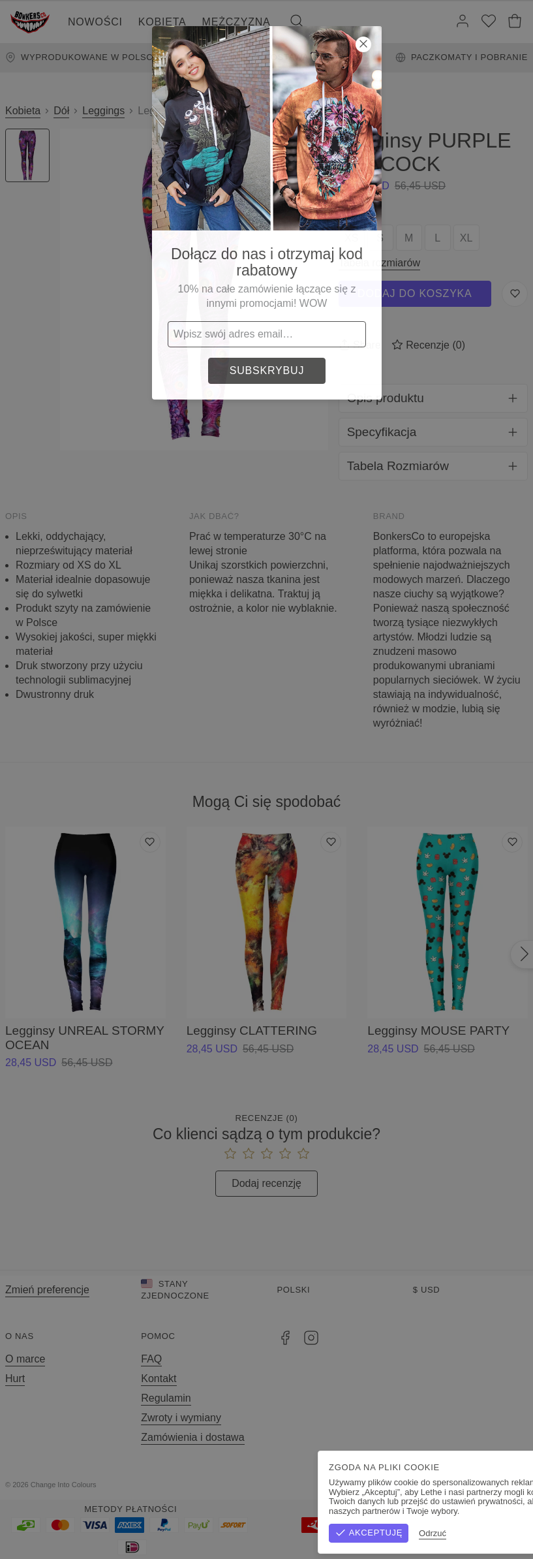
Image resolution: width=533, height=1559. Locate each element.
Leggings (103, 110)
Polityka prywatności (479, 1484)
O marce (25, 1358)
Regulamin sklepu (384, 1484)
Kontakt (158, 1378)
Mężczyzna (236, 21)
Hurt (15, 1378)
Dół (61, 110)
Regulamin (165, 1398)
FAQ (151, 1358)
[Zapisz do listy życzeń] (515, 294)
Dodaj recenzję (266, 1183)
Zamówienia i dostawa (192, 1437)
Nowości (95, 21)
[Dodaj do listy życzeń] (150, 842)
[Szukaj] (297, 22)
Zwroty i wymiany (181, 1417)
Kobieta (162, 21)
